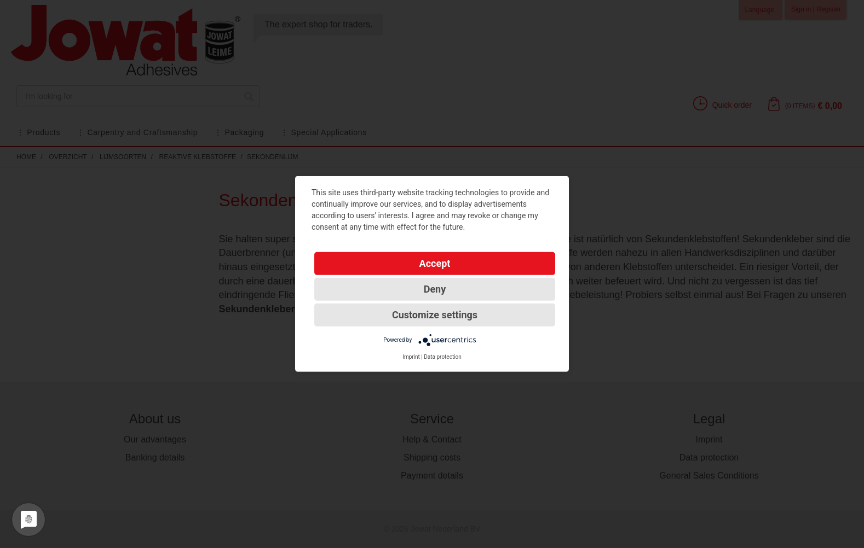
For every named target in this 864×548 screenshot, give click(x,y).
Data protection (443, 357)
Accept (435, 263)
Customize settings (434, 314)
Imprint (411, 357)
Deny (435, 289)
